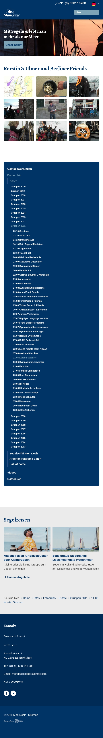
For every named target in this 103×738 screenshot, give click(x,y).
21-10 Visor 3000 (21, 235)
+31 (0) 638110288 (70, 3)
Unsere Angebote (17, 577)
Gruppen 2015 (18, 208)
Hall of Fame (17, 464)
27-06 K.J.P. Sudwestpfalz (26, 340)
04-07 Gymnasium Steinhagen (28, 331)
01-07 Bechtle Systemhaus (27, 336)
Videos (11, 472)
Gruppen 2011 (18, 226)
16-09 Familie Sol (22, 270)
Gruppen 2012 (18, 221)
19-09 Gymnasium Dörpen (26, 266)
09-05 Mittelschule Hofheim (27, 388)
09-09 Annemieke (22, 279)
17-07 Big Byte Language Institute (30, 318)
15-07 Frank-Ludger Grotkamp (28, 323)
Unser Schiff (13, 44)
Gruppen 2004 (18, 442)
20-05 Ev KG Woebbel (24, 379)
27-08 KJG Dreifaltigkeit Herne (28, 288)
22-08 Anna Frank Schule (26, 292)
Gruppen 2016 (18, 204)
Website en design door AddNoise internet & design (14, 721)
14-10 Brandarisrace (23, 240)
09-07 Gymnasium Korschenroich (30, 327)
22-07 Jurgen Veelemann (26, 314)
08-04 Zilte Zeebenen (24, 410)
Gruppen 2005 (18, 438)
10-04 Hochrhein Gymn (25, 405)
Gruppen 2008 (18, 425)
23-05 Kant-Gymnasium (25, 375)
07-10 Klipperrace (22, 248)
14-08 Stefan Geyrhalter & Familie (30, 296)
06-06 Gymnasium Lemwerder (28, 362)
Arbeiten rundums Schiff (25, 458)
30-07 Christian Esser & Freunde (30, 309)
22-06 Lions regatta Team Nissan (30, 349)
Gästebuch (14, 478)
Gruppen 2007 (18, 429)
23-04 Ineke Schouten (24, 397)
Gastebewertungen (19, 168)
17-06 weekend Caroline (25, 353)
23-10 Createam (21, 231)
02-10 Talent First (22, 253)
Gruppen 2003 (18, 447)
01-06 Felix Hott (21, 366)
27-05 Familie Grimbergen (26, 371)
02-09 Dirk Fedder (22, 283)
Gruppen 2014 (18, 213)
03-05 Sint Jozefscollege (25, 392)
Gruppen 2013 (18, 217)
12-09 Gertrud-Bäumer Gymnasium (31, 275)
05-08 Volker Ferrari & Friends (28, 305)
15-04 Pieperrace (21, 401)
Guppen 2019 (18, 191)
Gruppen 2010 (18, 416)
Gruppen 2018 (18, 195)
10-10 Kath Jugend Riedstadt (28, 244)
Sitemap (33, 714)
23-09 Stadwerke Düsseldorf (27, 261)
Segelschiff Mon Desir (23, 453)
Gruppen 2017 (18, 199)
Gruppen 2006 (18, 433)
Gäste (13, 181)
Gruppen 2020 (18, 186)
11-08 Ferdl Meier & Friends (27, 301)
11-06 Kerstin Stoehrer (24, 357)
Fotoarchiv (14, 175)
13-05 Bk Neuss (21, 384)
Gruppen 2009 (18, 420)
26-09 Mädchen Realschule (27, 257)
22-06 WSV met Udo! (23, 344)
